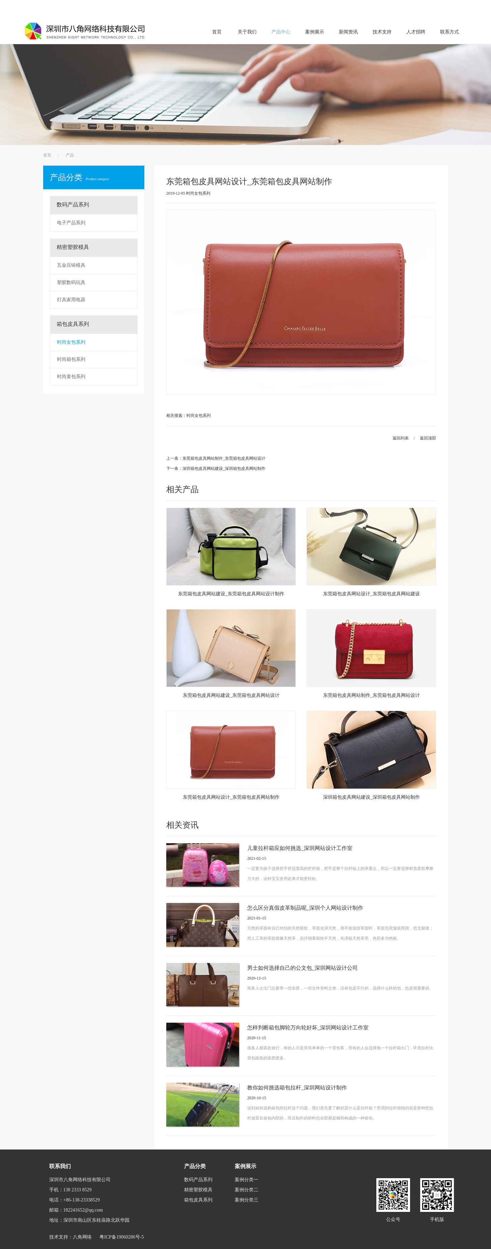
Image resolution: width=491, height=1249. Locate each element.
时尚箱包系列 (71, 359)
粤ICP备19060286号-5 (121, 1237)
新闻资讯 (348, 31)
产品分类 (79, 177)
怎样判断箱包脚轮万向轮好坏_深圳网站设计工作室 (308, 1027)
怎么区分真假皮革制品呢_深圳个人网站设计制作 (305, 908)
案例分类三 (246, 1199)
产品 (70, 155)
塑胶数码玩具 (71, 282)
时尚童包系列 (71, 376)
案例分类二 (246, 1189)
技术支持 (382, 31)
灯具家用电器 (71, 299)
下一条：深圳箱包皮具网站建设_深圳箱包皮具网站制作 (215, 468)
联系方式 (449, 31)
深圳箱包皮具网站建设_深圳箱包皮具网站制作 (371, 797)
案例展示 (314, 31)
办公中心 (458, 8)
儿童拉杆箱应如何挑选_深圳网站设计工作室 (299, 848)
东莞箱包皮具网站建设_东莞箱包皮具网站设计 (231, 695)
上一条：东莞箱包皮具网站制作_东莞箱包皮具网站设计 (215, 458)
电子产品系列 (71, 222)
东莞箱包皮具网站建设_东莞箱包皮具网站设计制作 (231, 593)
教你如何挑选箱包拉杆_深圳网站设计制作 (297, 1087)
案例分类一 (246, 1179)
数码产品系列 (73, 204)
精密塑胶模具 (73, 247)
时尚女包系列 (71, 342)
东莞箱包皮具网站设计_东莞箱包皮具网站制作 (231, 797)
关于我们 (247, 31)
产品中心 (280, 31)
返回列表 (401, 438)
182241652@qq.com (83, 1210)
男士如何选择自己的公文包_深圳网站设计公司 (302, 968)
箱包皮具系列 (73, 324)
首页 (217, 31)
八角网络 (82, 1237)
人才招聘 (415, 31)
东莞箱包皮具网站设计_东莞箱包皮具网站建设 (371, 593)
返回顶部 (428, 438)
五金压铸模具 (71, 265)
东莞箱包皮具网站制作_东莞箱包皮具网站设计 (371, 695)
